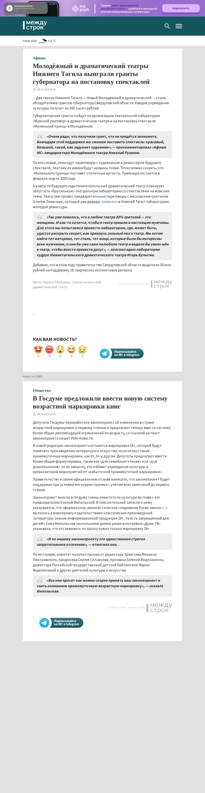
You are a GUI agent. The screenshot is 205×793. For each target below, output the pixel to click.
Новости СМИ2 (33, 376)
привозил (109, 201)
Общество (42, 390)
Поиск (167, 26)
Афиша (39, 58)
